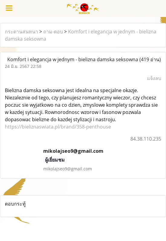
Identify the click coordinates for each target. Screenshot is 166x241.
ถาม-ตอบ (53, 31)
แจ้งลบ (154, 78)
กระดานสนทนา (21, 31)
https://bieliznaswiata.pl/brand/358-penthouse (58, 126)
